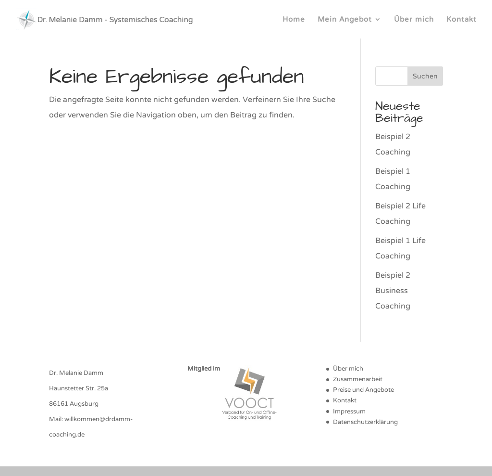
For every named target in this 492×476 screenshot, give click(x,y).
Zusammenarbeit (357, 379)
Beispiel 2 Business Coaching (392, 290)
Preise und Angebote (363, 390)
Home (294, 20)
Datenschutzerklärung (365, 422)
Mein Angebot (345, 20)
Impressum (349, 411)
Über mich (414, 20)
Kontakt (461, 20)
